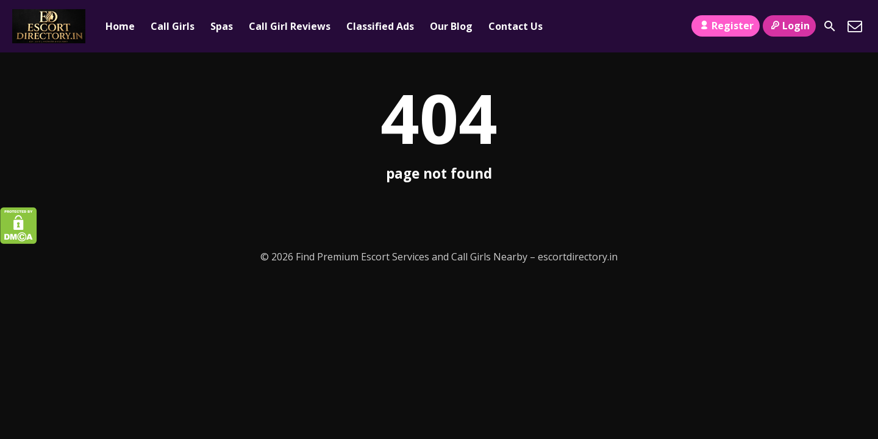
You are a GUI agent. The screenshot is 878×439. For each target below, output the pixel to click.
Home (120, 26)
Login (789, 25)
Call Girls (173, 26)
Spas (221, 26)
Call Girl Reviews (289, 26)
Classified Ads (380, 26)
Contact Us (515, 26)
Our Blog (451, 26)
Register (725, 25)
